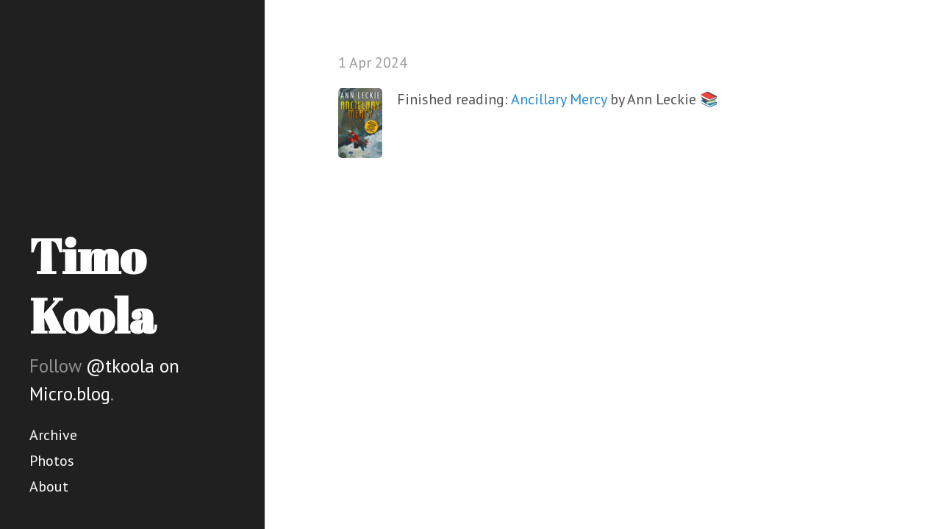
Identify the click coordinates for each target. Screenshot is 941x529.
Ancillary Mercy (559, 99)
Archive (53, 435)
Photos (51, 460)
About (48, 486)
